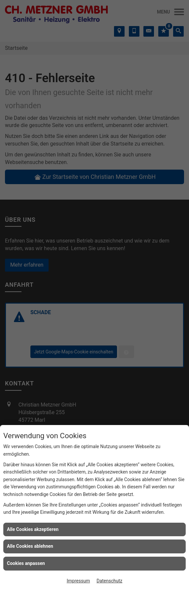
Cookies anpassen (26, 563)
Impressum (78, 580)
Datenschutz (109, 580)
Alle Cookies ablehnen (30, 546)
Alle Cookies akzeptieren (32, 529)
